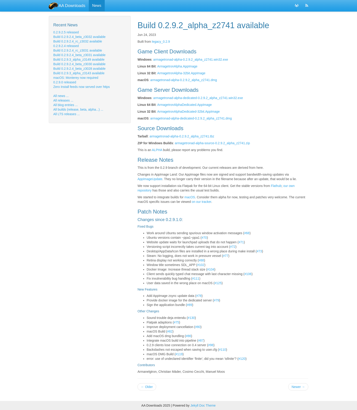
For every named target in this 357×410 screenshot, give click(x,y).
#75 (176, 322)
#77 (225, 256)
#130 (191, 318)
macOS (189, 197)
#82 (169, 331)
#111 (195, 278)
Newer (298, 387)
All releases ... (63, 100)
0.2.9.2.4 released (66, 46)
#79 (216, 300)
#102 (200, 265)
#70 (204, 237)
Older (147, 387)
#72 (232, 246)
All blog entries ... (65, 105)
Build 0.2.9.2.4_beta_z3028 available (79, 68)
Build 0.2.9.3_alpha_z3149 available (79, 59)
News (96, 5)
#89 (189, 305)
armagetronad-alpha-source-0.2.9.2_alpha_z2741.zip (212, 143)
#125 (218, 283)
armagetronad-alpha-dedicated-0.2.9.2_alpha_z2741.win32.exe (198, 98)
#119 (179, 354)
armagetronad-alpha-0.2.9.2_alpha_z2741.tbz (182, 136)
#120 (241, 358)
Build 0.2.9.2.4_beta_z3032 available (79, 37)
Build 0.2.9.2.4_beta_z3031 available (79, 55)
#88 (201, 260)
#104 (210, 269)
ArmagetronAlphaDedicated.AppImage (184, 105)
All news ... (61, 96)
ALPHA (157, 150)
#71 (241, 242)
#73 (259, 251)
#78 (198, 296)
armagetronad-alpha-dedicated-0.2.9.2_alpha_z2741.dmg (191, 118)
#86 (188, 336)
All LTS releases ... (66, 114)
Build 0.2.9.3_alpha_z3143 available (79, 73)
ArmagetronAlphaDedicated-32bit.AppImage (188, 111)
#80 (197, 327)
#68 (247, 233)
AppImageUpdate (150, 179)
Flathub (276, 186)
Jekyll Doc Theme (203, 405)
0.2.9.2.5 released (66, 32)
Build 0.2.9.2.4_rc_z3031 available (77, 50)
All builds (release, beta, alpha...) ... (78, 109)
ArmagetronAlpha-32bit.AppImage (181, 73)
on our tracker (201, 202)
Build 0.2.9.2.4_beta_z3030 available (79, 64)
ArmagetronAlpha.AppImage (177, 66)
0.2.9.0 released (64, 82)
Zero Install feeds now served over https (81, 87)
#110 (222, 349)
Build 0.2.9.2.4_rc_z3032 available (77, 41)
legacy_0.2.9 (161, 41)
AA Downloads (67, 5)
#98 (210, 345)
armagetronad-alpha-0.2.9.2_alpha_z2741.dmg (183, 80)
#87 (200, 340)
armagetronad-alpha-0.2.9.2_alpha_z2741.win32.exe (190, 59)
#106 (248, 274)
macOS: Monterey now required (75, 78)
